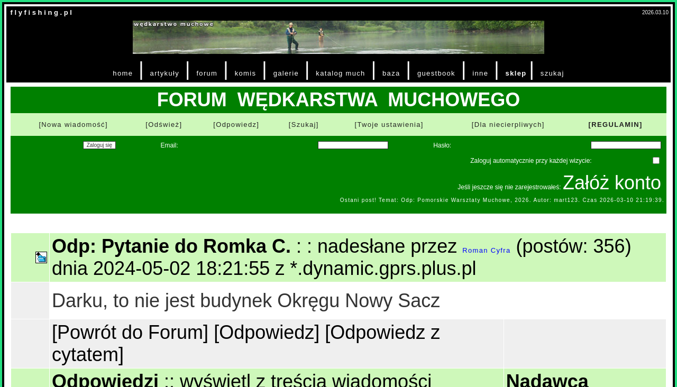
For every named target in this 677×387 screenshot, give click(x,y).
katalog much (340, 73)
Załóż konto (612, 183)
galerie (286, 73)
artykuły (164, 73)
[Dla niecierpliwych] (508, 124)
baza (391, 73)
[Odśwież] (163, 124)
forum (206, 73)
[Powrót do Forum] (130, 332)
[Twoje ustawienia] (389, 124)
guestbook (436, 73)
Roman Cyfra (486, 250)
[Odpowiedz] (236, 124)
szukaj (552, 73)
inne (480, 73)
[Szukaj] (304, 124)
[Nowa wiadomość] (73, 124)
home (123, 73)
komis (246, 73)
